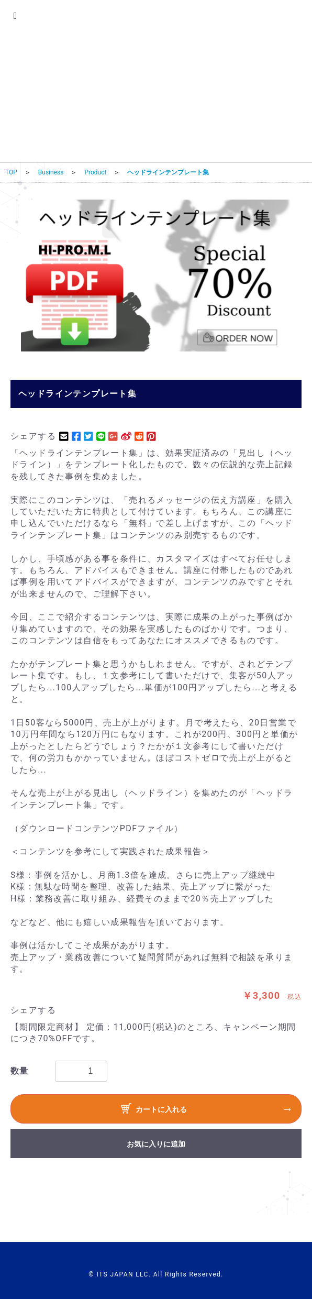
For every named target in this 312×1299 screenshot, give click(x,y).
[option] (156, 275)
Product (95, 172)
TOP (11, 172)
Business (51, 172)
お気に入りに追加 (156, 1144)
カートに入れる (154, 1110)
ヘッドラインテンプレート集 (168, 172)
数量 (19, 1071)
